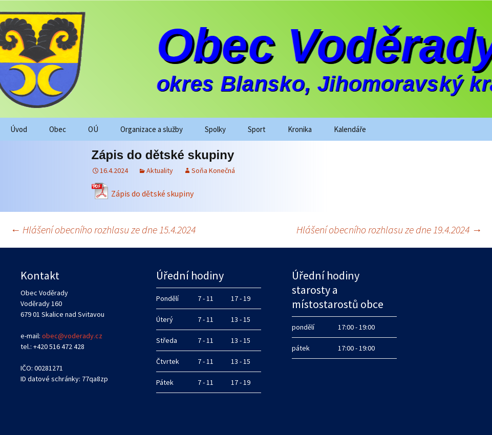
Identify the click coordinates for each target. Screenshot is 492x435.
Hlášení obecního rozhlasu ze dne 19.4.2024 (389, 229)
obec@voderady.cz (72, 335)
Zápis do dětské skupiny (152, 193)
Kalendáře (350, 129)
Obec (57, 129)
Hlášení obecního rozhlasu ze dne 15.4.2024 (103, 229)
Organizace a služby (151, 129)
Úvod (18, 129)
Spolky (215, 129)
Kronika (300, 129)
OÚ (93, 129)
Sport (257, 129)
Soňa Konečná (213, 170)
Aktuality (159, 170)
